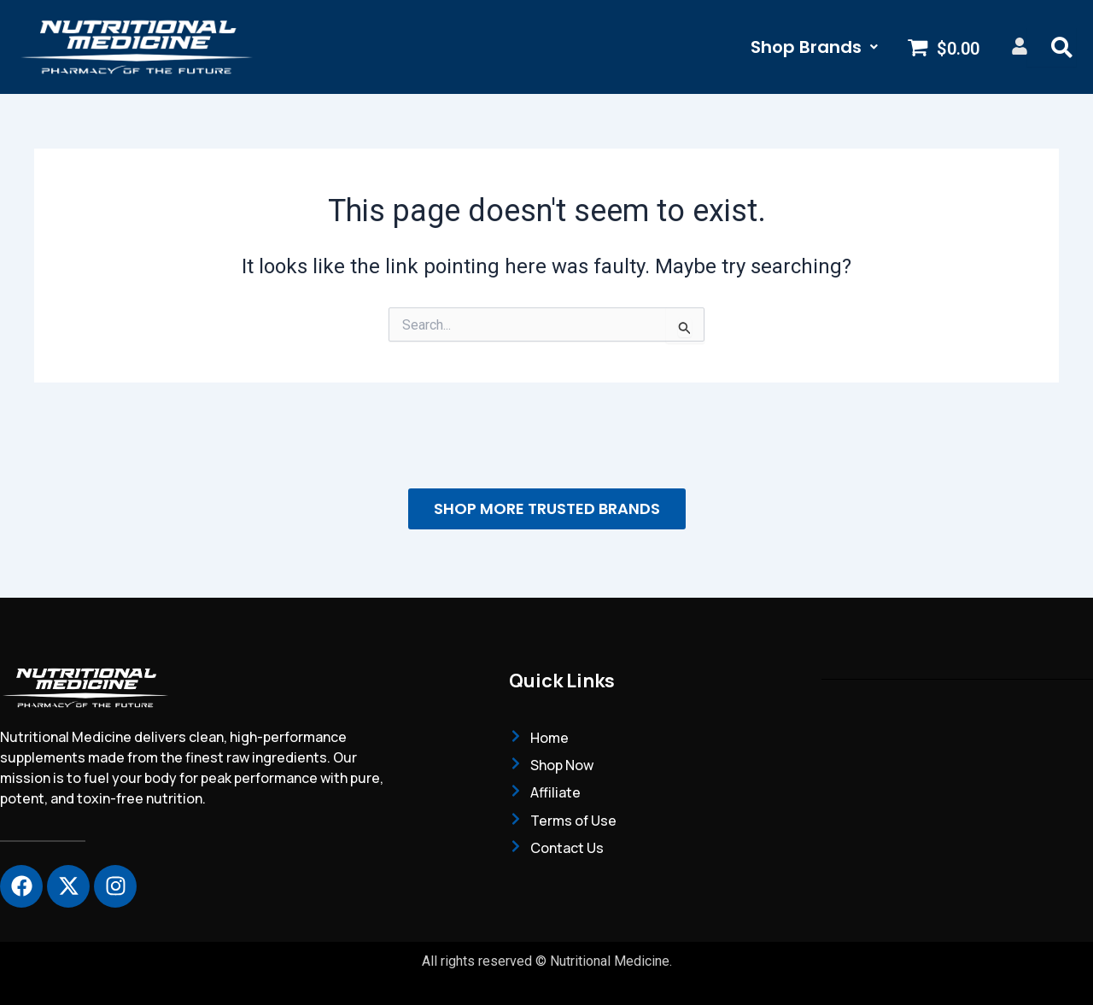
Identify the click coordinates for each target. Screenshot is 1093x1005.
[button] (814, 47)
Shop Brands (814, 47)
